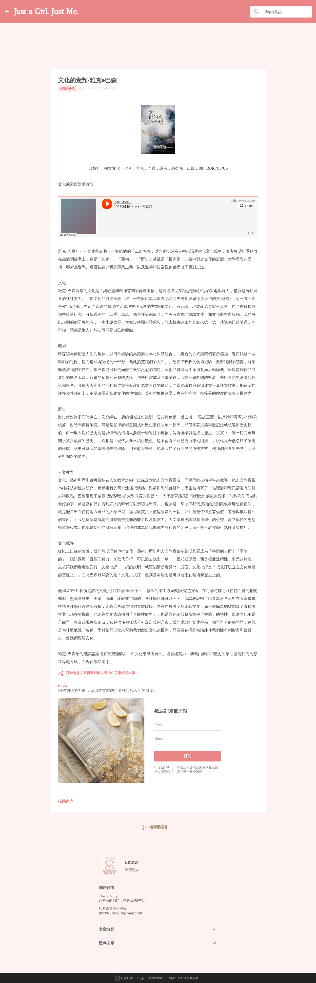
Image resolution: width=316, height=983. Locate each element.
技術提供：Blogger (130, 978)
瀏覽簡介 (132, 870)
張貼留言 (66, 801)
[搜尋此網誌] (286, 12)
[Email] (187, 725)
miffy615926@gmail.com (120, 913)
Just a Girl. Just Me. (46, 11)
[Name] (187, 738)
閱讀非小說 (67, 88)
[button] (61, 673)
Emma (131, 862)
